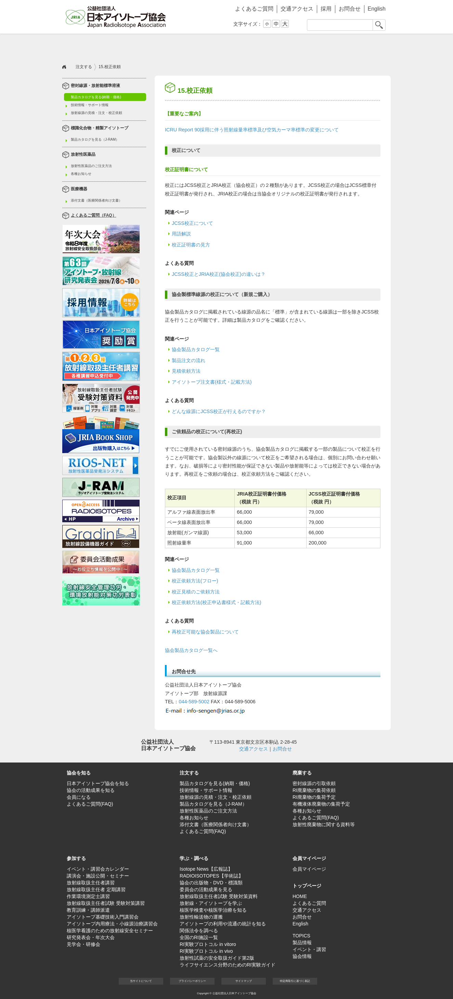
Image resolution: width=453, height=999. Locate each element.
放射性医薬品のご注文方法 (91, 166)
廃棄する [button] (199, 47)
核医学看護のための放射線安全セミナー (110, 930)
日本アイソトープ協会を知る (98, 783)
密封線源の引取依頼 (314, 783)
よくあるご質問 (254, 9)
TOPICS (301, 935)
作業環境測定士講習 (88, 896)
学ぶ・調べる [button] (308, 47)
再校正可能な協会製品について (205, 632)
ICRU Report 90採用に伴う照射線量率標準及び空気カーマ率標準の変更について (252, 129)
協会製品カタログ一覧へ (191, 650)
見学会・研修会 (83, 944)
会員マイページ (363, 47)
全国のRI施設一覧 (199, 937)
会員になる (79, 797)
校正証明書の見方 (191, 244)
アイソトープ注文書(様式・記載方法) (212, 382)
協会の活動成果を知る (91, 790)
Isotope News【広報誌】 (206, 869)
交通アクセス (297, 9)
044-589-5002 (194, 701)
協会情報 (302, 956)
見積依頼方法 (186, 371)
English (377, 9)
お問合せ (350, 9)
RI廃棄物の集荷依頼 (314, 790)
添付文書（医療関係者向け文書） (96, 200)
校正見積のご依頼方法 (196, 591)
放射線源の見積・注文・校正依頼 (96, 113)
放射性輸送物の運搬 (201, 917)
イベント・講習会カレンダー (98, 869)
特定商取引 (295, 981)
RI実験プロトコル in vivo (206, 951)
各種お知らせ (81, 174)
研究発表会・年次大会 (91, 937)
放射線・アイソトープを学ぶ (211, 903)
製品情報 (302, 942)
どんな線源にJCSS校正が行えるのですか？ (219, 411)
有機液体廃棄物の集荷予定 (321, 804)
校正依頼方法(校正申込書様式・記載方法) (216, 602)
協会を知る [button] (89, 47)
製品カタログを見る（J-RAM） (95, 139)
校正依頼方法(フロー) (195, 581)
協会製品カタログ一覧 (196, 349)
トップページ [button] (307, 885)
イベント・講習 (309, 949)
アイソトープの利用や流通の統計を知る (223, 923)
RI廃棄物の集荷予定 (314, 797)
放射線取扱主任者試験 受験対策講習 (106, 903)
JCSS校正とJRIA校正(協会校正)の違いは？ (219, 274)
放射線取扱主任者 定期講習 (96, 889)
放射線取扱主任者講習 (91, 882)
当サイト (141, 981)
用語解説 (181, 233)
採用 (326, 9)
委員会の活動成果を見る (206, 889)
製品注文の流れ (188, 360)
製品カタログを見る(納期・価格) (96, 97)
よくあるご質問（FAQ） (93, 215)
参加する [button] (253, 47)
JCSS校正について (192, 223)
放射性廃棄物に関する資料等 (324, 824)
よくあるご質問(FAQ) (90, 804)
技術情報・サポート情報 (89, 105)
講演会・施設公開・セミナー (98, 876)
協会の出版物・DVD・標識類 (211, 882)
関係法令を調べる (199, 930)
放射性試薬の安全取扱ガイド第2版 (217, 958)
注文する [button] (144, 47)
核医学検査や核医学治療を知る (213, 910)
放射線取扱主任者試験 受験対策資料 (219, 896)
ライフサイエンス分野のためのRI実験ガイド (227, 965)
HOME (300, 896)
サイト (243, 981)
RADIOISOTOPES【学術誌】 (211, 876)
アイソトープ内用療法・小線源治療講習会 (112, 923)
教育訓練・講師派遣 (88, 910)
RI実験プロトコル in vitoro (208, 944)
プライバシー (192, 981)
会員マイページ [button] (309, 858)
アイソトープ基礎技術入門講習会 (103, 917)
